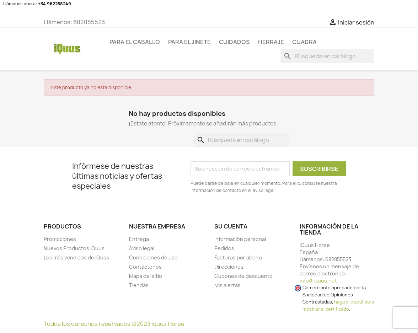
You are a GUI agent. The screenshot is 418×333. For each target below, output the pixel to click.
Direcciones (228, 266)
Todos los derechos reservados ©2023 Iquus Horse (114, 324)
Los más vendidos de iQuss (76, 257)
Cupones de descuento (243, 276)
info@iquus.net (318, 280)
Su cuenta (230, 226)
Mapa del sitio (145, 276)
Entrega (139, 239)
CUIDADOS (234, 42)
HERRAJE (271, 42)
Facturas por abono (238, 257)
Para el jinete (189, 42)
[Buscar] (327, 56)
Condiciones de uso (153, 257)
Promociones (60, 239)
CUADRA (304, 42)
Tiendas (139, 285)
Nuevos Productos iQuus (74, 248)
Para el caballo (134, 42)
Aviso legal (141, 248)
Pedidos (224, 248)
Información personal (240, 239)
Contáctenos (145, 266)
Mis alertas (227, 285)
